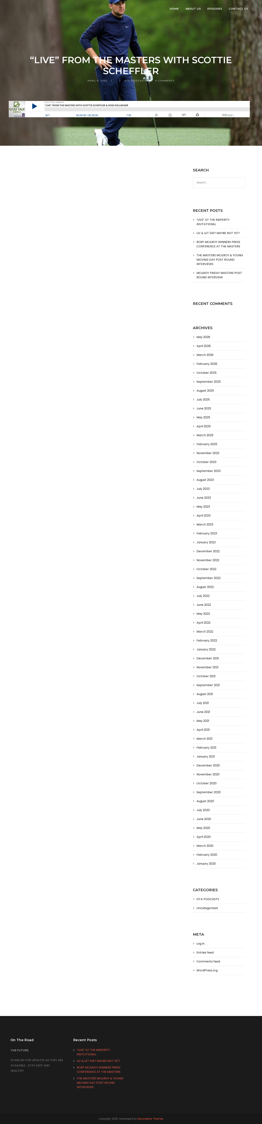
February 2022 (206, 640)
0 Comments (164, 80)
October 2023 (206, 462)
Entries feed (205, 952)
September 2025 (208, 382)
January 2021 (205, 756)
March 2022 (204, 631)
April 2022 (203, 623)
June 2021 (203, 712)
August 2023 (205, 480)
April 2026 (203, 346)
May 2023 (203, 507)
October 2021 (206, 676)
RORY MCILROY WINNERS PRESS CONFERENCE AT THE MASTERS (218, 244)
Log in (200, 943)
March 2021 (204, 739)
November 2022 (207, 560)
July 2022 (203, 596)
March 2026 (204, 355)
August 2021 (204, 694)
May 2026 (203, 337)
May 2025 (203, 417)
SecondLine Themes (150, 1119)
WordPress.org (207, 970)
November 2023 (207, 453)
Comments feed (208, 961)
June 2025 (203, 408)
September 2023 (208, 471)
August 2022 (205, 587)
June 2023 (203, 498)
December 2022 (208, 551)
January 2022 (206, 649)
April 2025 (203, 426)
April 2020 (203, 837)
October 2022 (206, 569)
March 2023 (204, 524)
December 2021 (207, 658)
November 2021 (207, 667)
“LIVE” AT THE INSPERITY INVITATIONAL (213, 222)
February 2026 (206, 364)
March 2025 (204, 435)
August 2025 (205, 391)
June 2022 (203, 605)
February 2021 (206, 748)
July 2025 (203, 399)
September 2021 (208, 685)
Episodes (214, 8)
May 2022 (203, 614)
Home (174, 8)
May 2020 (203, 828)
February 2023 (206, 533)
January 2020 (206, 864)
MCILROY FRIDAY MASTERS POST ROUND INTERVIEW (219, 275)
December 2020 (208, 765)
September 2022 (208, 578)
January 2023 (206, 542)
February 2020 (206, 855)
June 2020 (203, 819)
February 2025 (206, 444)
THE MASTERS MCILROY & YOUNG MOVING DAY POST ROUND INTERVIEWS (219, 259)
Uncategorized (207, 908)
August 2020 (205, 801)
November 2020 (207, 774)
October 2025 (206, 373)
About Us (193, 8)
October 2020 (206, 783)
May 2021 (202, 721)
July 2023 (203, 489)
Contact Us (238, 8)
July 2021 (202, 703)
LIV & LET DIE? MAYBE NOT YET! (218, 233)
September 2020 (208, 792)
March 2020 (204, 846)
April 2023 (203, 515)
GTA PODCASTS (135, 80)
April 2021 (203, 730)
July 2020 (203, 810)
